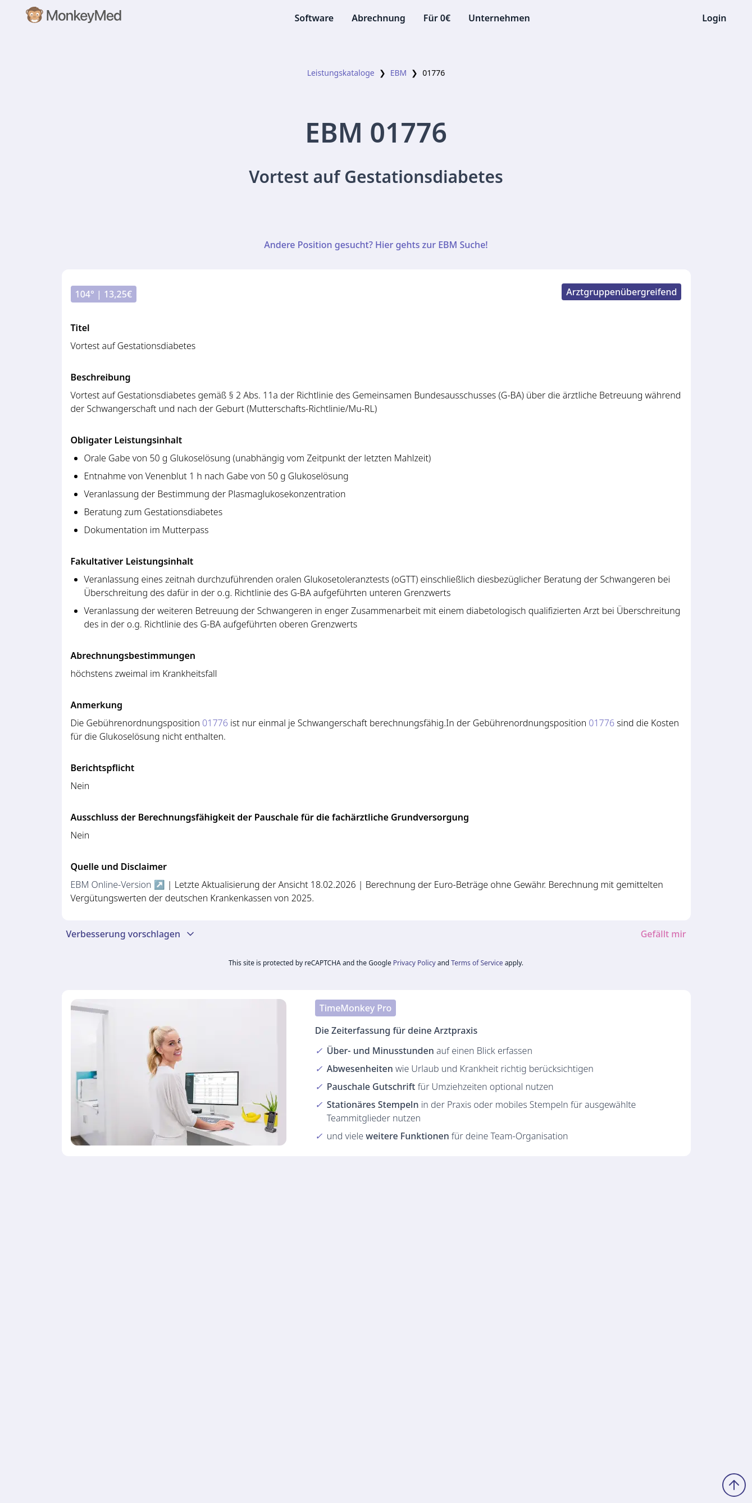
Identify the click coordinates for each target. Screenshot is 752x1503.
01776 (215, 723)
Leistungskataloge (341, 72)
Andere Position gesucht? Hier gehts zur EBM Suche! (375, 245)
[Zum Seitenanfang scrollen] (734, 1485)
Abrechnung (378, 18)
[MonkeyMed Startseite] (74, 18)
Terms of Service (477, 963)
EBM (398, 72)
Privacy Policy (414, 963)
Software (314, 18)
